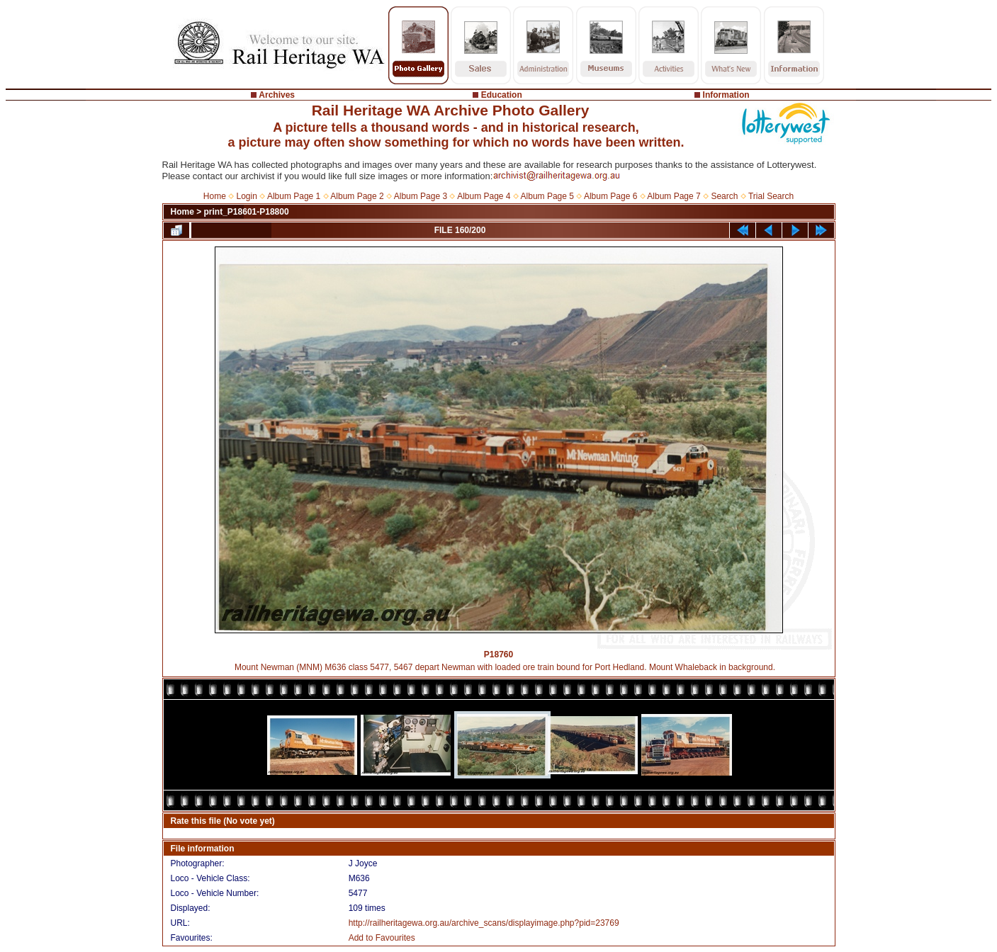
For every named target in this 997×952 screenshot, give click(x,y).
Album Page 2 (356, 196)
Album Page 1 (293, 196)
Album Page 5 (547, 196)
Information (726, 95)
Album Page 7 (673, 196)
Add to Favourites (382, 938)
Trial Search (771, 196)
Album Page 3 (420, 196)
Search (724, 196)
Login (247, 196)
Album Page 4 (483, 196)
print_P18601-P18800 (246, 212)
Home (214, 196)
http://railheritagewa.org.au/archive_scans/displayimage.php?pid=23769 (484, 923)
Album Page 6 (610, 196)
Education (501, 95)
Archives (277, 95)
